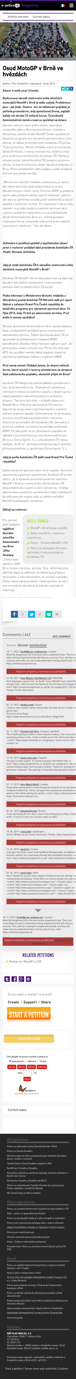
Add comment (62, 636)
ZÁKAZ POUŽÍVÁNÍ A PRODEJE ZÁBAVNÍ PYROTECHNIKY (36, 1227)
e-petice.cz (10, 6)
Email (63, 89)
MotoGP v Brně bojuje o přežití (48, 528)
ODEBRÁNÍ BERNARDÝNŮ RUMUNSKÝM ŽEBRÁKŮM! (35, 1312)
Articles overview (18, 16)
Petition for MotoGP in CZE (25, 961)
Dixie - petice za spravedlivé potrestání (26, 1213)
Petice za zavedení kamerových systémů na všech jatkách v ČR (37, 1208)
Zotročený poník (15, 1317)
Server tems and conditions (40, 1368)
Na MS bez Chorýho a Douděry (22, 1168)
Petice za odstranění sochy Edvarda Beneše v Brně (32, 1146)
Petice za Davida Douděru (19, 1150)
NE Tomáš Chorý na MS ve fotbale (24, 1192)
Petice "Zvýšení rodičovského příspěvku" (27, 1241)
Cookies (63, 1368)
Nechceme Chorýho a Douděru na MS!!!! (27, 1180)
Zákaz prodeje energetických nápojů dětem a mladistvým (35, 1308)
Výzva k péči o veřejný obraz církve (24, 1272)
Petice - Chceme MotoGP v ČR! (49, 543)
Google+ (21, 979)
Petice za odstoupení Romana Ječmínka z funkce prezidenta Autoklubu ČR (46, 552)
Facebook (71, 89)
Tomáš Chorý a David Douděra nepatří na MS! (29, 1163)
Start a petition (29, 1014)
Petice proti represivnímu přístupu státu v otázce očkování (35, 1222)
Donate (29, 1040)
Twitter (67, 89)
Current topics (41, 16)
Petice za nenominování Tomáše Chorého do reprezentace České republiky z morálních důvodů (35, 1187)
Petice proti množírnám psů (20, 1232)
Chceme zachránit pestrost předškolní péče (28, 1236)
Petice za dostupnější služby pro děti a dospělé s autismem (36, 1218)
